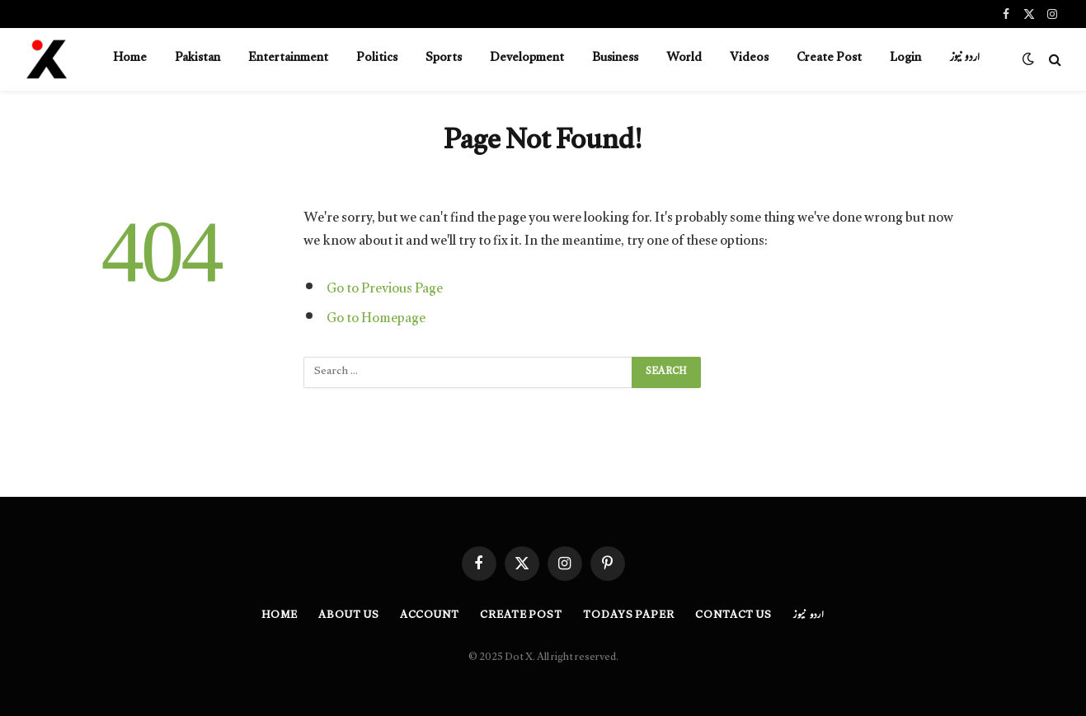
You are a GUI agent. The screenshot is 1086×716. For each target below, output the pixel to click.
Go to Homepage (376, 320)
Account (429, 616)
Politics (376, 59)
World (684, 59)
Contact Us (733, 616)
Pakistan (197, 59)
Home (130, 59)
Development (527, 59)
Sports (443, 59)
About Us (348, 616)
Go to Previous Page (385, 290)
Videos (749, 59)
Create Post (829, 59)
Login (905, 59)
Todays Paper (629, 616)
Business (615, 59)
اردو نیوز (964, 59)
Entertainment (288, 59)
